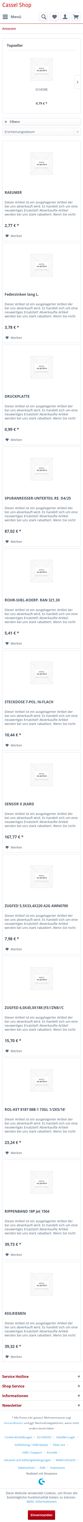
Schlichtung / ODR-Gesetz (31, 1445)
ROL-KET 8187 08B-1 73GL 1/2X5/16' (35, 1109)
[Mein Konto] (65, 16)
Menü (12, 16)
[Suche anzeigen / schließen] (43, 16)
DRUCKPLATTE (17, 396)
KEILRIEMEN (15, 1313)
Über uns (59, 1445)
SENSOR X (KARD (19, 804)
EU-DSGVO (44, 1437)
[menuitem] (11, 16)
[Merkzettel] (54, 16)
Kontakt (52, 1452)
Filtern (12, 122)
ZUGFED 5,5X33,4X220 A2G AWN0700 (36, 906)
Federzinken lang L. (22, 294)
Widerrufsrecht (66, 1460)
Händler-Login (65, 1437)
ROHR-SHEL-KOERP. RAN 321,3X (32, 600)
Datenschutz (26, 1468)
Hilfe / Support (32, 1452)
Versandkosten (13, 1423)
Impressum (57, 1468)
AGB (42, 1468)
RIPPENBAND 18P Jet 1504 (27, 1211)
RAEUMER (13, 192)
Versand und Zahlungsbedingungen (27, 1460)
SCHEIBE (41, 89)
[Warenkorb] (75, 16)
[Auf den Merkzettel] (14, 236)
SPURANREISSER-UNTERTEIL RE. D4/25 (38, 498)
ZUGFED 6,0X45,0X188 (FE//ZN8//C (34, 1007)
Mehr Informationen (42, 1501)
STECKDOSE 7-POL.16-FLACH (29, 702)
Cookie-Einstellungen (18, 1437)
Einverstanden (41, 1515)
